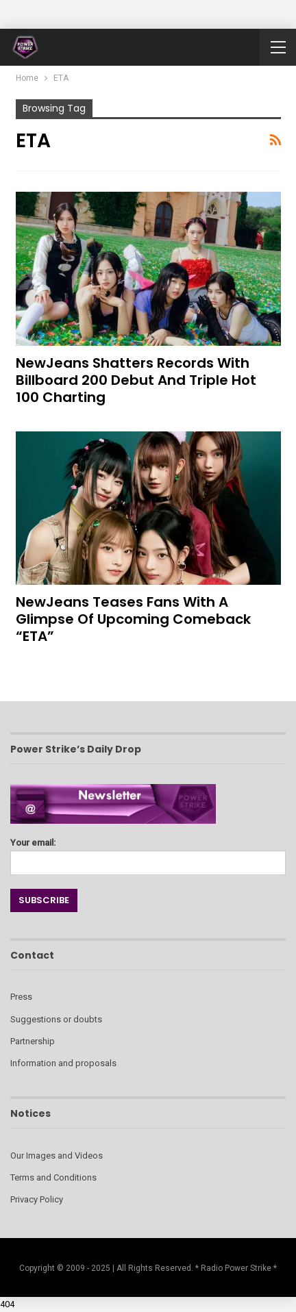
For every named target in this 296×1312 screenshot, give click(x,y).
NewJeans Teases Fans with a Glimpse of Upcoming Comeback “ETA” (133, 619)
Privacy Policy (36, 1199)
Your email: (148, 852)
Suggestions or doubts (56, 1019)
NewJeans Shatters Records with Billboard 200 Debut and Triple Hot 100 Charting (136, 380)
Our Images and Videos (56, 1155)
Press (21, 997)
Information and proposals (63, 1063)
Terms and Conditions (53, 1177)
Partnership (32, 1041)
